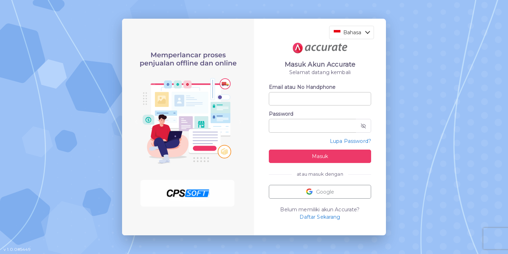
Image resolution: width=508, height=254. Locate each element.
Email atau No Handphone (302, 87)
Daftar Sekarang (320, 217)
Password (281, 114)
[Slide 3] (200, 201)
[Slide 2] (188, 201)
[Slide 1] (175, 201)
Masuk (320, 156)
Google (320, 191)
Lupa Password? (350, 141)
